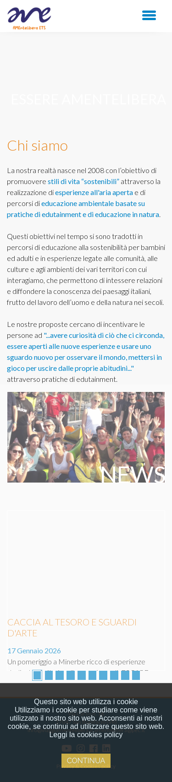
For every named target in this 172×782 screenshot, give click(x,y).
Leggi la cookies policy (85, 735)
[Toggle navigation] (149, 14)
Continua (86, 760)
